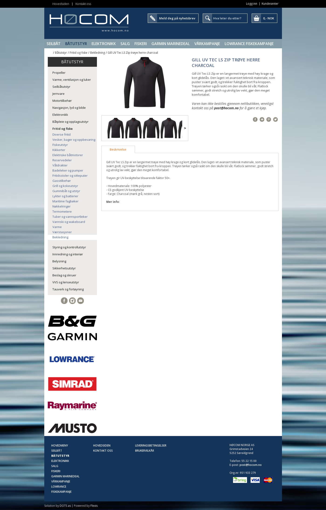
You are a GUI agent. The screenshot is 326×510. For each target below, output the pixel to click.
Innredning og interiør (67, 254)
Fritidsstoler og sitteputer (70, 175)
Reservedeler (62, 160)
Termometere (62, 211)
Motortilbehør (62, 100)
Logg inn (251, 4)
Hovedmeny (59, 445)
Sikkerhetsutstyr (64, 268)
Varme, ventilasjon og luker (71, 79)
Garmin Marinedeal (170, 43)
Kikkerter (58, 150)
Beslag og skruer (64, 275)
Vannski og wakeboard (68, 222)
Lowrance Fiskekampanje (249, 43)
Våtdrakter (60, 165)
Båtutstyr (76, 43)
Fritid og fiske (78, 53)
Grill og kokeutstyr (65, 186)
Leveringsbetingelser (150, 445)
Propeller (58, 72)
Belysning (59, 261)
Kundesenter (270, 4)
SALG (125, 43)
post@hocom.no (226, 108)
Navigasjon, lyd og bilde (69, 108)
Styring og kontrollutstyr (69, 247)
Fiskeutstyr (60, 145)
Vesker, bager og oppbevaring (73, 139)
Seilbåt (54, 43)
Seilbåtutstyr (61, 86)
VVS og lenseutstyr (65, 282)
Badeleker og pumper (67, 170)
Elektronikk (104, 43)
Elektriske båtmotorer (67, 155)
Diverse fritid (61, 134)
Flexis (94, 506)
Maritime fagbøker (65, 201)
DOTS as (65, 506)
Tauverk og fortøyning (68, 289)
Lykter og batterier (65, 196)
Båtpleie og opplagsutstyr (70, 122)
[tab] (118, 149)
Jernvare (58, 93)
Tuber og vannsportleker (70, 217)
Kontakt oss (83, 4)
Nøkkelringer (61, 206)
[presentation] (118, 149)
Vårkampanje (207, 43)
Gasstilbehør (61, 181)
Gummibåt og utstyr (66, 191)
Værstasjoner (62, 232)
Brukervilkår (144, 451)
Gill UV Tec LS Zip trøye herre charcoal (133, 53)
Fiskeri (140, 43)
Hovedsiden (60, 4)
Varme (57, 227)
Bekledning (97, 53)
